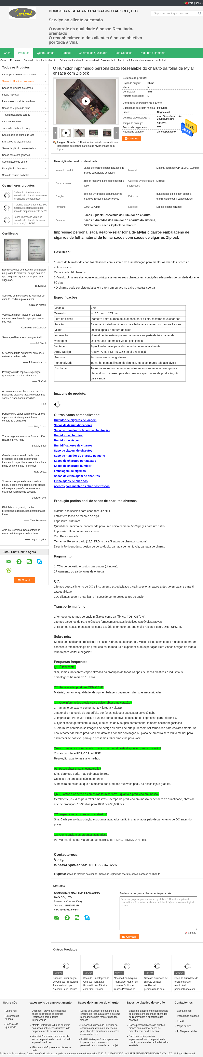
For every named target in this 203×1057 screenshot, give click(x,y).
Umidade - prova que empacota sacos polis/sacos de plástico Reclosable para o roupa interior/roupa (49, 1015)
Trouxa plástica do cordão (16, 114)
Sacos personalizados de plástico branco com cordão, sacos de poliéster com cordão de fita (147, 1028)
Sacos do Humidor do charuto (40, 60)
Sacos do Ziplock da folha (16, 108)
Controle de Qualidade (93, 52)
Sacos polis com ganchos (16, 155)
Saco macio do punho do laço (18, 135)
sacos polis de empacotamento (19, 74)
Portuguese (194, 3)
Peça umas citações (188, 1016)
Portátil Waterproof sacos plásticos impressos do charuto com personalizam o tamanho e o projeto (99, 1042)
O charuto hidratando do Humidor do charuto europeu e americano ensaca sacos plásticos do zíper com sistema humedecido (30, 199)
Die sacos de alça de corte (16, 141)
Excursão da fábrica (12, 1017)
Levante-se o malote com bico (18, 101)
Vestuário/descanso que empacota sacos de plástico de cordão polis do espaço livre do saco (51, 1039)
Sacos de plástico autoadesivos (19, 148)
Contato (133, 138)
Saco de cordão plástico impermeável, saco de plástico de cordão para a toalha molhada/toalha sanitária (148, 1041)
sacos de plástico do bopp (16, 128)
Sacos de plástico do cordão (17, 88)
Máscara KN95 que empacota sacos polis (51, 1049)
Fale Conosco (123, 52)
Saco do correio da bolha (15, 175)
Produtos (23, 52)
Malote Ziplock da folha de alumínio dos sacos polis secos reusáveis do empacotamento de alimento (51, 1028)
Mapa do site (184, 1026)
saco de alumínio (11, 121)
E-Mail (180, 1021)
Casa (7, 52)
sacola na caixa (10, 94)
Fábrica (66, 52)
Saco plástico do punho (15, 161)
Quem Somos (45, 52)
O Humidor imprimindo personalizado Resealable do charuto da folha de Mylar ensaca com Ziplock (87, 146)
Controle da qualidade (11, 1026)
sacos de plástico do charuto (82, 874)
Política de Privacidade (12, 1053)
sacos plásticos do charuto (146, 874)
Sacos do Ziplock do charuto (114, 874)
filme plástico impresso (14, 168)
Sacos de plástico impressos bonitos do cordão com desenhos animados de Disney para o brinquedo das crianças (148, 1015)
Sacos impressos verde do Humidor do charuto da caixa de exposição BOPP (29, 220)
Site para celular (187, 1031)
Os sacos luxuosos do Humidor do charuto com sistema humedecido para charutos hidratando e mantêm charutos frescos (99, 1030)
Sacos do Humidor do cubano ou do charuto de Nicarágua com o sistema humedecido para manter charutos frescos (100, 1015)
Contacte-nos (184, 1010)
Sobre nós (11, 1010)
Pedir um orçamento (152, 52)
